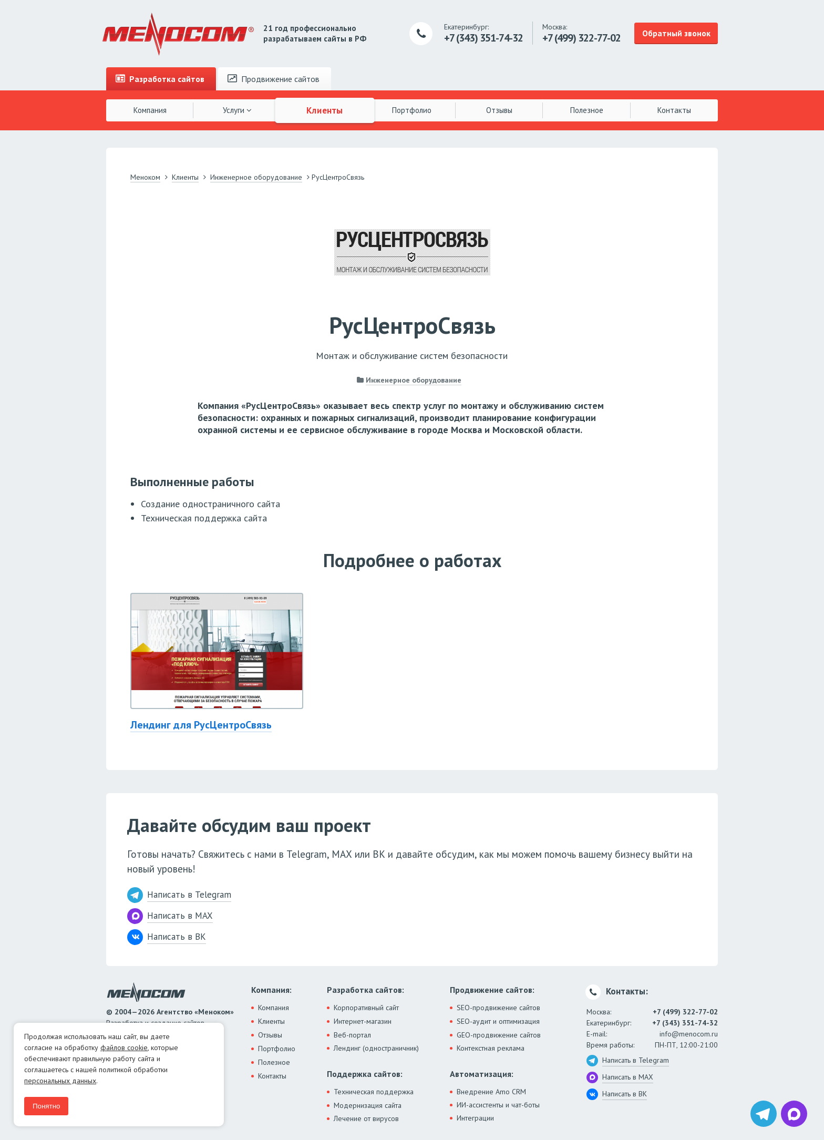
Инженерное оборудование (413, 380)
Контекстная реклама (490, 1048)
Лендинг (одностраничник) (376, 1048)
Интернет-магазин (363, 1021)
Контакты (674, 110)
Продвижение (274, 79)
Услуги (237, 110)
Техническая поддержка (374, 1091)
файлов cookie (124, 1047)
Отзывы (499, 110)
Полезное (586, 110)
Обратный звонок (676, 33)
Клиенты (324, 110)
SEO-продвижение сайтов (498, 1007)
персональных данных (60, 1080)
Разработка (160, 79)
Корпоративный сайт (366, 1007)
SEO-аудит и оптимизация (498, 1021)
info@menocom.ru (689, 1034)
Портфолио (411, 110)
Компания (150, 110)
